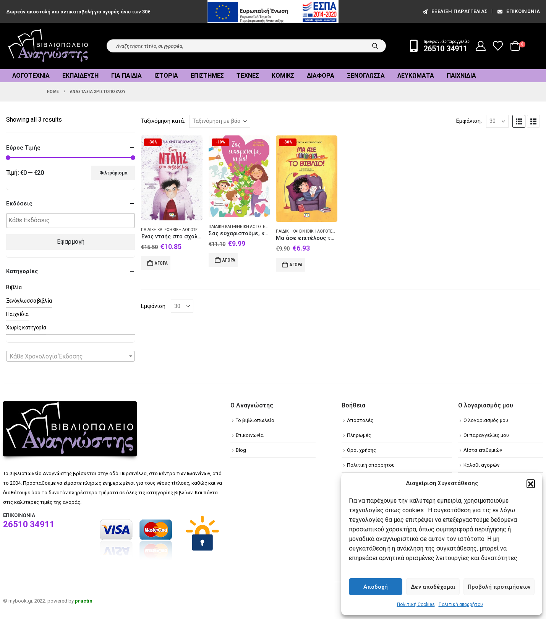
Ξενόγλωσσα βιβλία (29, 301)
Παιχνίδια (461, 75)
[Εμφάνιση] (497, 121)
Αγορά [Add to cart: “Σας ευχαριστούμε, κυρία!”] (228, 260)
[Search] (375, 45)
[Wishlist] (498, 46)
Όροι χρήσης (361, 450)
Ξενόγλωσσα (366, 75)
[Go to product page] (172, 177)
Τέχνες (248, 75)
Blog (241, 450)
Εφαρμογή (70, 241)
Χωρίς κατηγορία (26, 327)
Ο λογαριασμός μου (485, 420)
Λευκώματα (415, 75)
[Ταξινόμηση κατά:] (219, 121)
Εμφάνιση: (469, 120)
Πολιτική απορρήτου (461, 604)
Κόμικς (283, 75)
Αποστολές (360, 420)
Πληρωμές (359, 435)
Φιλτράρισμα (113, 173)
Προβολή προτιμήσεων (499, 586)
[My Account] (481, 46)
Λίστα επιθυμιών (482, 450)
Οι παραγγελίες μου (486, 435)
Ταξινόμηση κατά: (163, 120)
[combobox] (70, 356)
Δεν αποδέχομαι (433, 586)
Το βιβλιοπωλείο (255, 420)
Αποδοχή (375, 586)
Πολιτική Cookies (416, 604)
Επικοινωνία (518, 11)
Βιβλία (13, 287)
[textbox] (72, 220)
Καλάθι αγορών (481, 465)
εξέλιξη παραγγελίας (454, 11)
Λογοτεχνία (31, 75)
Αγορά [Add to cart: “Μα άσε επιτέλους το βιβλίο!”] (296, 264)
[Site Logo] (48, 46)
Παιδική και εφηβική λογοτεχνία (174, 230)
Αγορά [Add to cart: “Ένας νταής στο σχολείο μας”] (161, 263)
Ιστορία (166, 75)
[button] (531, 483)
